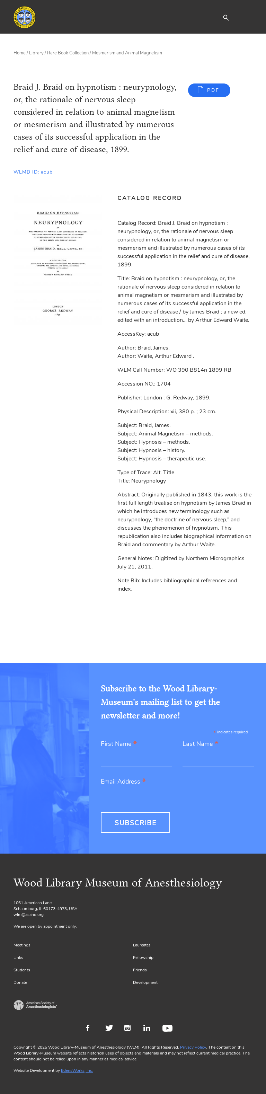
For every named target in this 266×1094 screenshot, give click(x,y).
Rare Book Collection (68, 53)
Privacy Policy (193, 1047)
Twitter (111, 1029)
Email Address (123, 782)
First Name (119, 744)
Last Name (201, 744)
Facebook (92, 1029)
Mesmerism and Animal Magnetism (127, 53)
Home (20, 53)
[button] (226, 17)
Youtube (168, 1029)
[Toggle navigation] (247, 17)
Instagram (130, 1029)
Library (36, 53)
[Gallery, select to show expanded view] (58, 264)
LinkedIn (149, 1029)
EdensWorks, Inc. (77, 1070)
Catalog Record (149, 198)
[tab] (153, 198)
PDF (213, 90)
